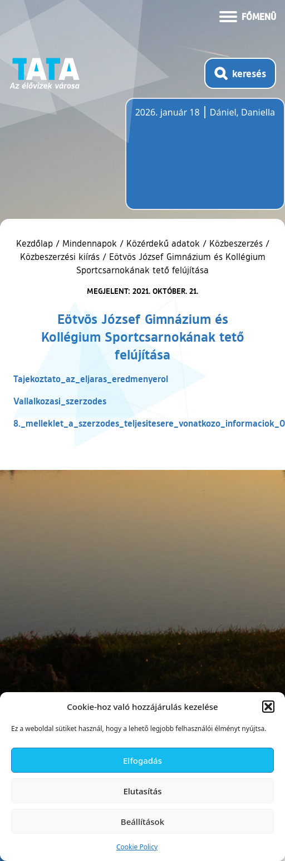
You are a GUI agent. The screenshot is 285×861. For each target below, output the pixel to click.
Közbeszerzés (236, 243)
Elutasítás (142, 791)
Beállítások (142, 821)
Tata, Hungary (197, 160)
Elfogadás (142, 760)
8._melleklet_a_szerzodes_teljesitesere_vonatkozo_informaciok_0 (149, 423)
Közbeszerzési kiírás (60, 256)
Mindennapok (89, 243)
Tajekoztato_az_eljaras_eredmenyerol (90, 378)
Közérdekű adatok (163, 243)
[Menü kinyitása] (247, 15)
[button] (268, 706)
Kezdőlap (36, 243)
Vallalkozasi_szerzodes (59, 401)
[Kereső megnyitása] (240, 73)
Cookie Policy (137, 847)
